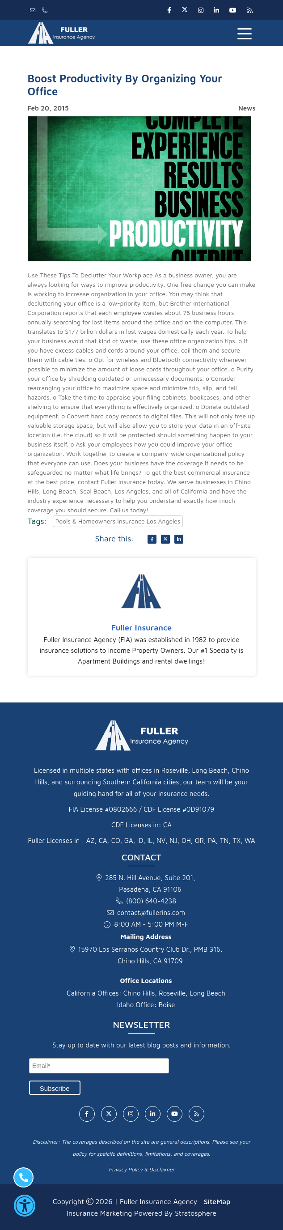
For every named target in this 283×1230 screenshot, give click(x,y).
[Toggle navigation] (246, 33)
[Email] (99, 1065)
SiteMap (217, 1201)
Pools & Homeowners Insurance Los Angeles (118, 521)
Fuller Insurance (141, 627)
